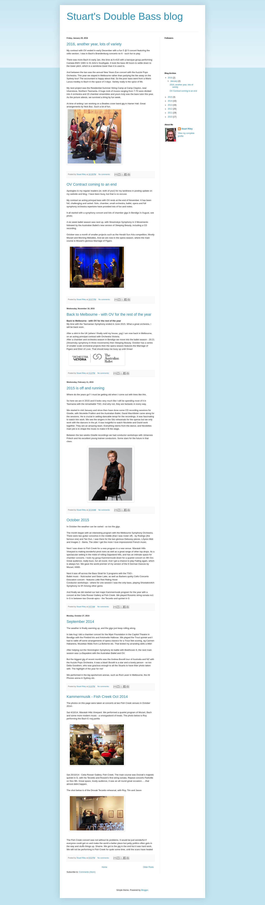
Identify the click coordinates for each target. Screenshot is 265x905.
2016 (170, 78)
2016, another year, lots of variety (94, 44)
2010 (170, 117)
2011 (170, 113)
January (174, 81)
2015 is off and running (85, 388)
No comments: (104, 174)
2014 (170, 101)
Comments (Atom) (87, 872)
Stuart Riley (187, 129)
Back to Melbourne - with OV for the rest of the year (109, 314)
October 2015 (78, 520)
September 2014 (80, 621)
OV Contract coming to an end (92, 184)
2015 (170, 97)
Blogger (144, 890)
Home (104, 867)
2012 (170, 109)
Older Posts (148, 867)
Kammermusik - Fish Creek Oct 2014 (97, 697)
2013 (170, 105)
